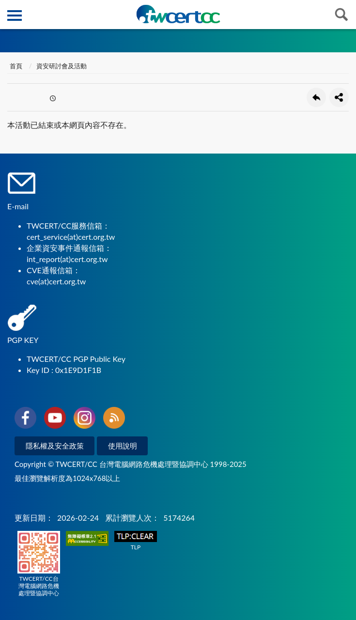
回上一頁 (316, 97)
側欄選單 (14, 15)
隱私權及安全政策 (55, 445)
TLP (135, 541)
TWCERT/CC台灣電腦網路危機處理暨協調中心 (38, 564)
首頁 (16, 66)
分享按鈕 (339, 97)
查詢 (341, 14)
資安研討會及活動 (61, 66)
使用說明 (122, 445)
